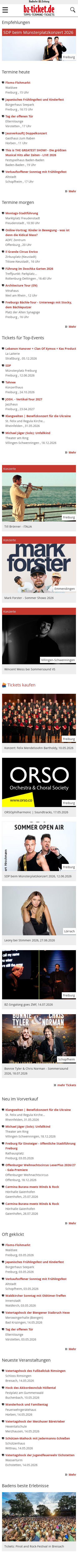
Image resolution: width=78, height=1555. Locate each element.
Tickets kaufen (21, 685)
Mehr (72, 191)
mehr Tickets (66, 1085)
